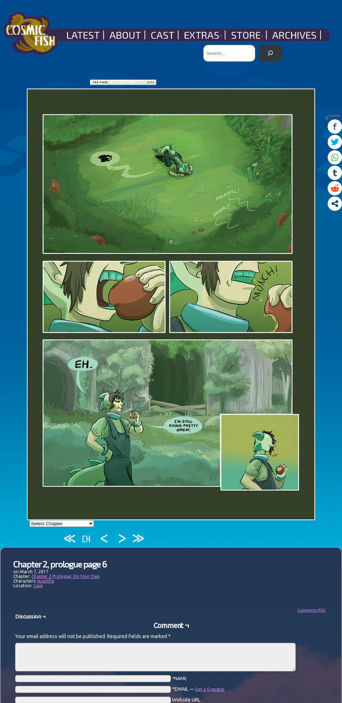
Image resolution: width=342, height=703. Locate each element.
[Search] (270, 53)
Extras (203, 34)
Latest (83, 34)
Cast (162, 34)
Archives (294, 34)
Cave (38, 585)
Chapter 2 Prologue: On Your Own (66, 576)
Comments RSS (311, 610)
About (125, 34)
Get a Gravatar (210, 689)
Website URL (186, 700)
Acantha (45, 581)
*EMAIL (198, 689)
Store (247, 34)
